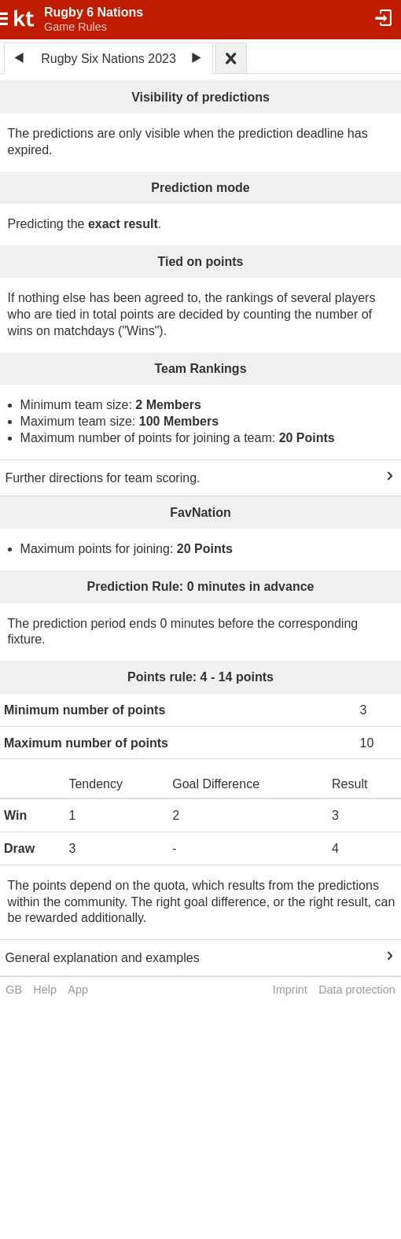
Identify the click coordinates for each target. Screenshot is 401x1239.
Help (45, 989)
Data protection (356, 989)
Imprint (290, 989)
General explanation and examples (102, 957)
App (78, 989)
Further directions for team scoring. (102, 478)
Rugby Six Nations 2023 (108, 58)
